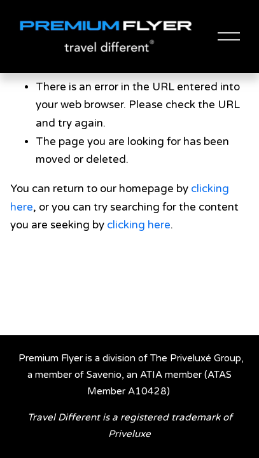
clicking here (139, 225)
